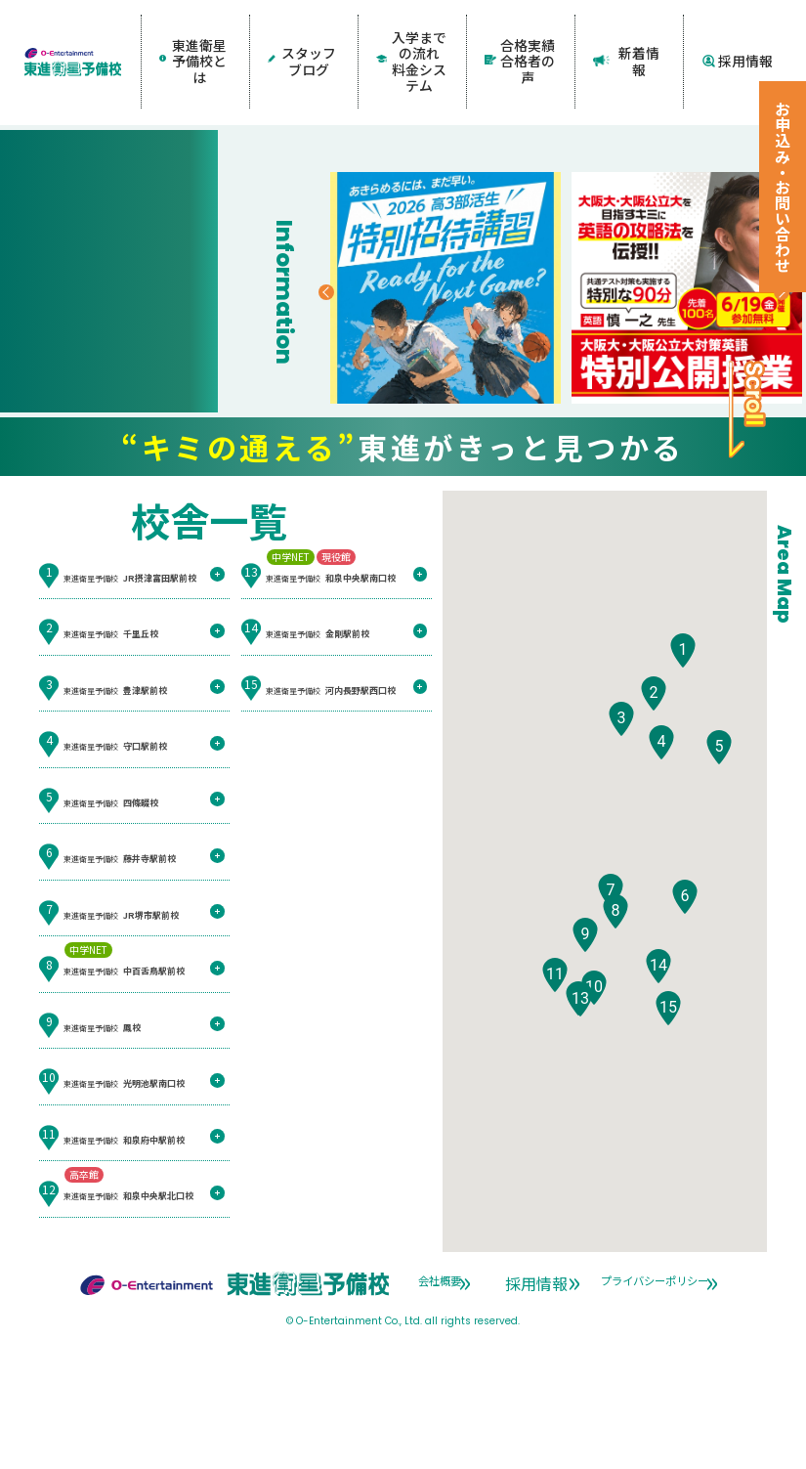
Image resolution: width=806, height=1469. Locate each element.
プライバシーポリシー (492, 1413)
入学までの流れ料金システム (412, 36)
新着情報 (628, 35)
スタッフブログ (304, 35)
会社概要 (431, 1394)
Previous (331, 416)
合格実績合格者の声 (520, 36)
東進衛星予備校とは (192, 36)
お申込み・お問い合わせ (782, 187)
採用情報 (737, 35)
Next (709, 416)
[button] (683, 766)
